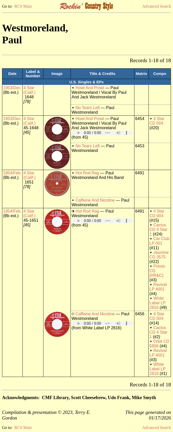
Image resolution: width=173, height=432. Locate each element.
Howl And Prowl (89, 88)
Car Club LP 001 (159, 241)
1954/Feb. (12, 173)
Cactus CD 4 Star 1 (158, 229)
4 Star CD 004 (156, 120)
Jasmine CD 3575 (159, 254)
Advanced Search (156, 6)
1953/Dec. (12, 88)
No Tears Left (87, 108)
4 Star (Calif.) (30, 90)
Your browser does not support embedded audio (102, 132)
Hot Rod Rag (87, 173)
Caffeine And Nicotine (95, 200)
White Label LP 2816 (157, 303)
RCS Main (23, 6)
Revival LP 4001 (158, 286)
